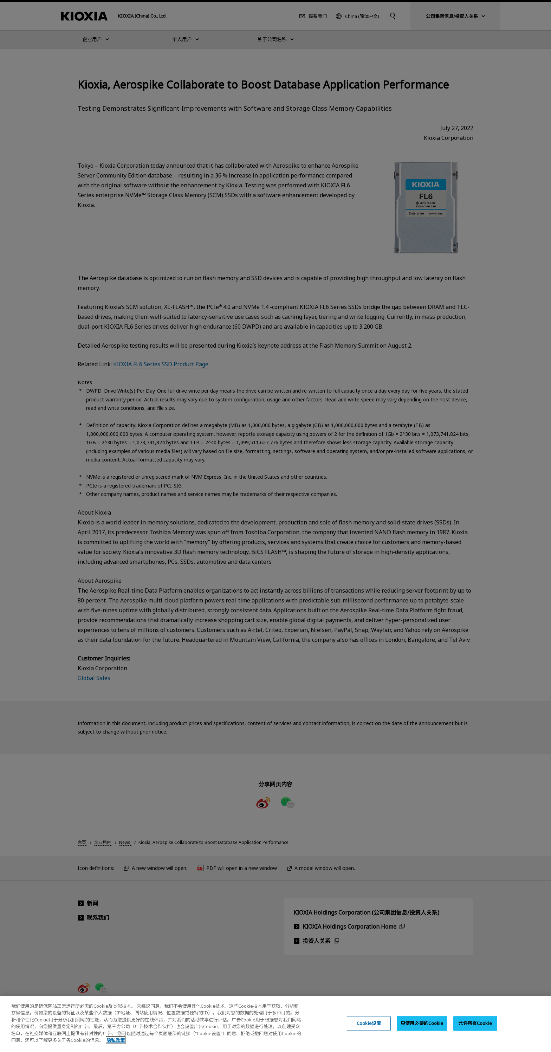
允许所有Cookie (475, 1029)
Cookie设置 (369, 1029)
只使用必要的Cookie (422, 1029)
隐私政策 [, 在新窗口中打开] (115, 1046)
